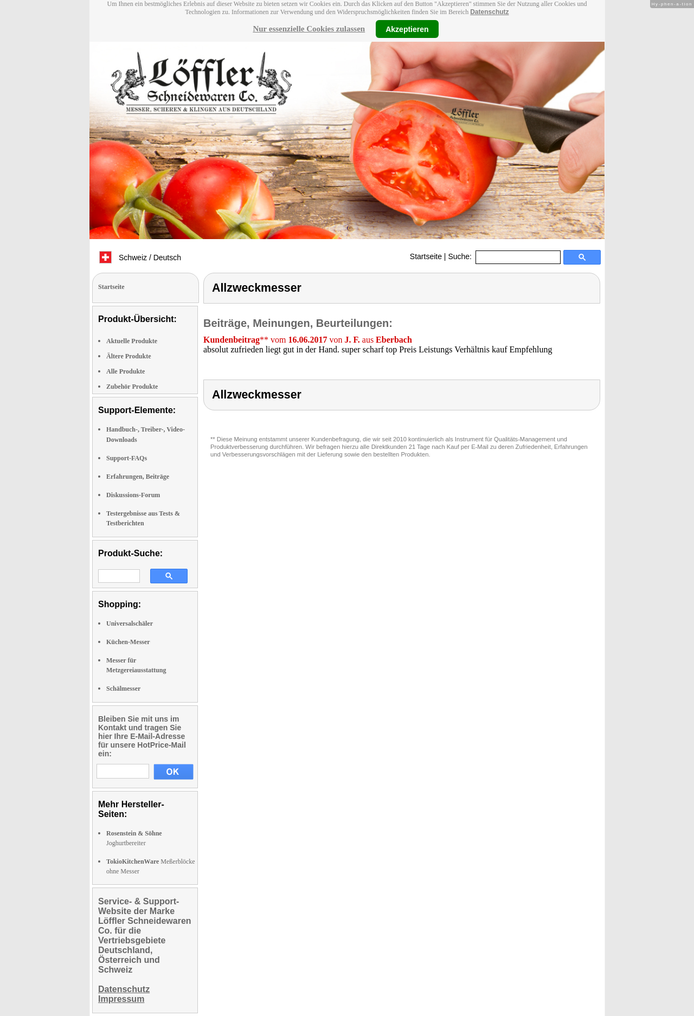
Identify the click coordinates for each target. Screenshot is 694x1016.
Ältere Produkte (128, 356)
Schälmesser (123, 688)
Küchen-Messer (128, 642)
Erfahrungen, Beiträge (137, 476)
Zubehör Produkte (132, 386)
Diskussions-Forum (133, 495)
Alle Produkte (125, 371)
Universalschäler (129, 623)
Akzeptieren (406, 28)
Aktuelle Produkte (131, 341)
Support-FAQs (126, 458)
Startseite (426, 256)
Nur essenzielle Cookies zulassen (309, 28)
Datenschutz (489, 12)
